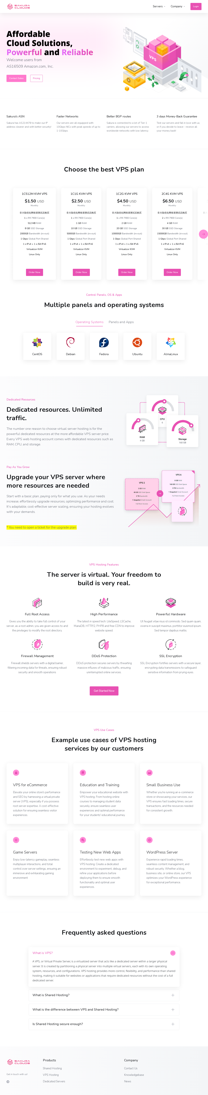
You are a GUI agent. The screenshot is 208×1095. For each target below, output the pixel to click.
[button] (203, 234)
